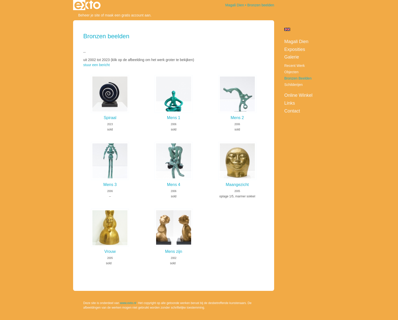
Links (289, 103)
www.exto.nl (128, 303)
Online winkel (298, 95)
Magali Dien (234, 5)
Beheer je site (89, 15)
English (287, 29)
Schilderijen (293, 85)
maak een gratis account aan (128, 15)
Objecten (291, 72)
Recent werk (294, 66)
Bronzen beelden (297, 78)
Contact (292, 111)
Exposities (294, 49)
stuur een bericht (96, 65)
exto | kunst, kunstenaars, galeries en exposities (87, 5)
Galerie (291, 57)
